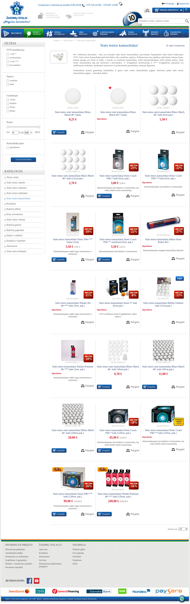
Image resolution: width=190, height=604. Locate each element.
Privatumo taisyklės (14, 567)
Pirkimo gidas (79, 549)
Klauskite (77, 556)
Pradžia (56, 40)
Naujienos (77, 560)
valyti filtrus (23, 159)
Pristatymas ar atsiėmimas (17, 556)
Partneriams (44, 556)
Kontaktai (43, 553)
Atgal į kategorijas (176, 45)
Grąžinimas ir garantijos (16, 560)
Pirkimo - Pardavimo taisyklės (18, 563)
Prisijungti (170, 3)
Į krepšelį (60, 132)
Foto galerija (78, 553)
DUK (75, 563)
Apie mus (43, 549)
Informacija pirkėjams (15, 549)
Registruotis (184, 3)
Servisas (42, 560)
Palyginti (89, 132)
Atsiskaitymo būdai (14, 553)
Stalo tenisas (68, 40)
